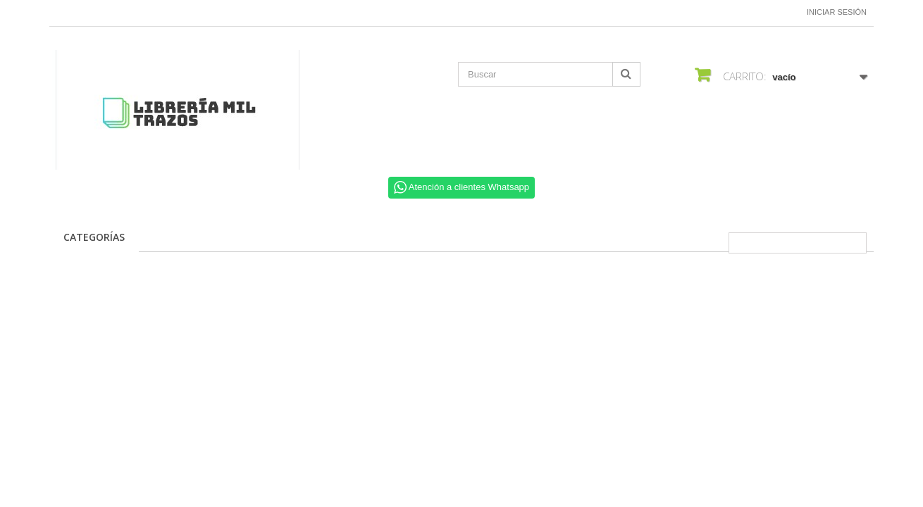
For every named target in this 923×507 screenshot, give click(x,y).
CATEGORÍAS (94, 237)
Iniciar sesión (837, 12)
